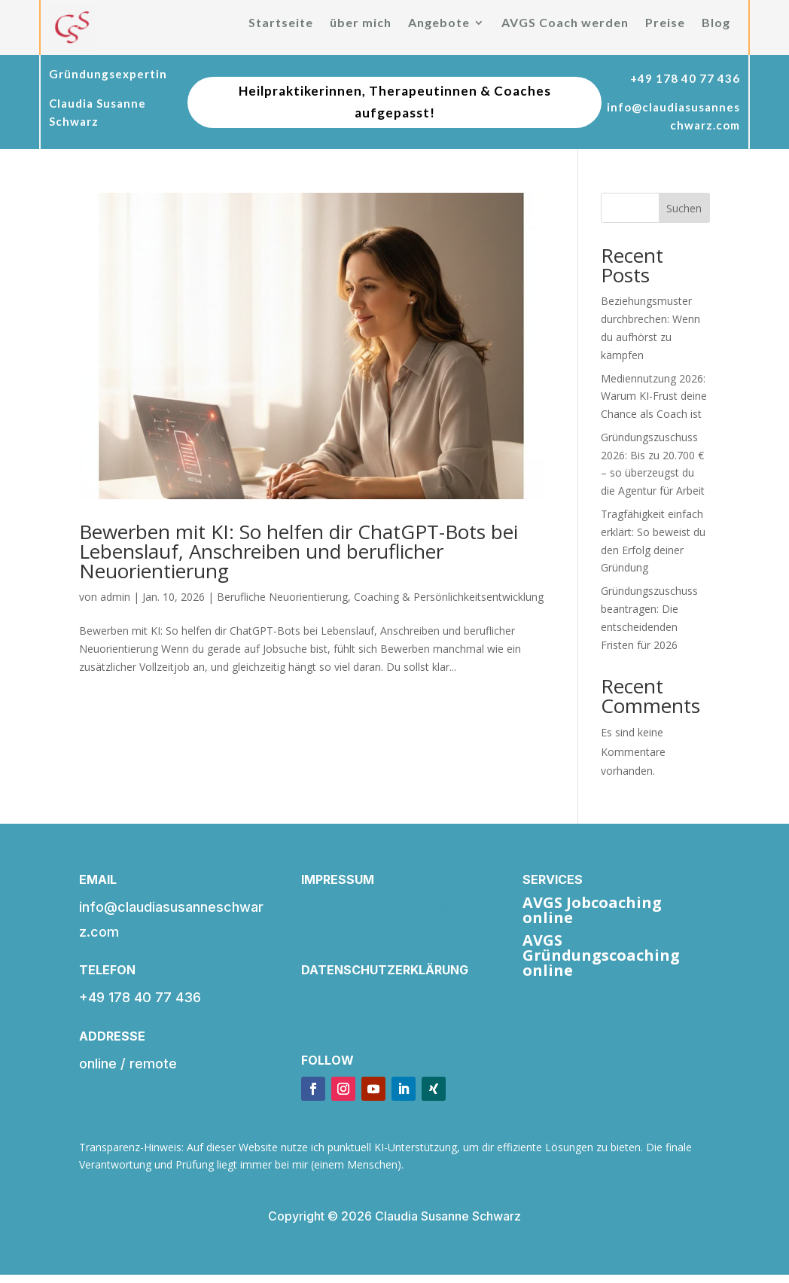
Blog (716, 23)
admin (115, 597)
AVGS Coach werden (565, 23)
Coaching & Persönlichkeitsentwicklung (449, 597)
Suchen (684, 208)
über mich (360, 23)
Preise (665, 23)
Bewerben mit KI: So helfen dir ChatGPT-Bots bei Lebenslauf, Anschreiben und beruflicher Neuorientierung (298, 551)
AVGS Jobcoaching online (592, 910)
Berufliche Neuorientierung (282, 597)
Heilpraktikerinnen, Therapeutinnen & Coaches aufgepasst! (395, 101)
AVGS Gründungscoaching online (601, 955)
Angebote (439, 23)
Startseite (280, 23)
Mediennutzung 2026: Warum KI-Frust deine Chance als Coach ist (654, 396)
